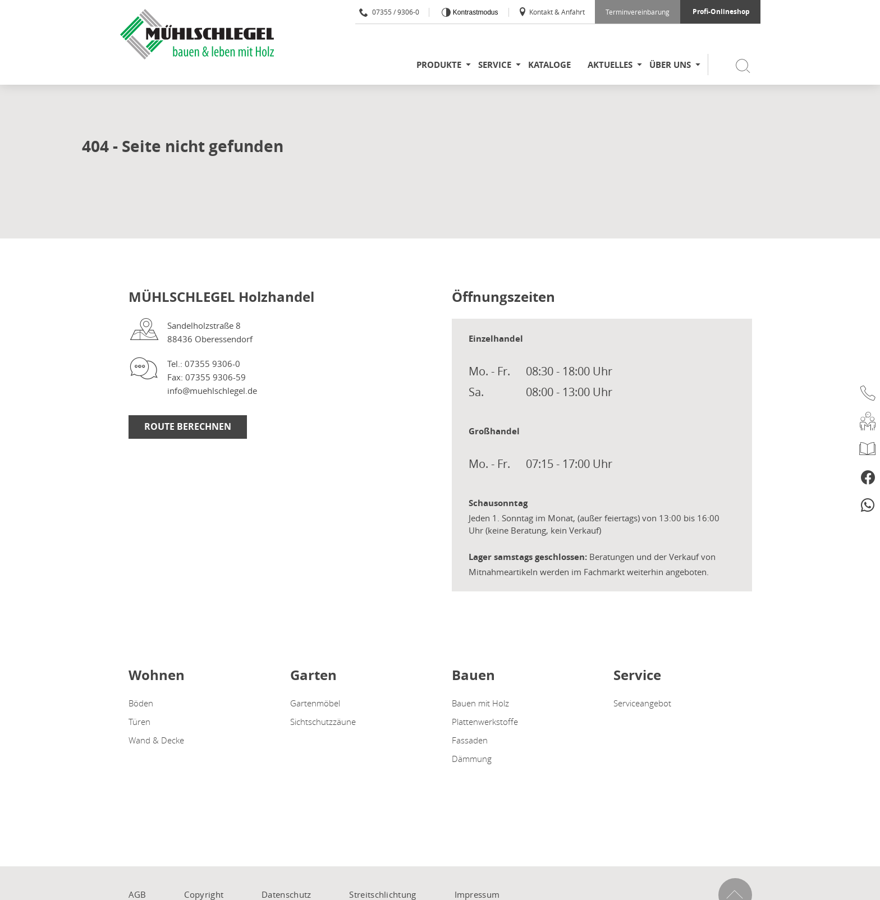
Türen (139, 721)
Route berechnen (187, 426)
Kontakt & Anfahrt (551, 11)
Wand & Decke (156, 740)
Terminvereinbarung (638, 11)
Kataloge (549, 65)
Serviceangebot (642, 703)
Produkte (438, 65)
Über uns (670, 65)
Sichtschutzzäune (323, 721)
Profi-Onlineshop (721, 11)
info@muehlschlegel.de (212, 390)
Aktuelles (610, 65)
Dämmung (472, 758)
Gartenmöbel (315, 703)
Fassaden (470, 740)
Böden (141, 703)
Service (494, 65)
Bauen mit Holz (480, 703)
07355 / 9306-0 (389, 11)
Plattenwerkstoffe (485, 721)
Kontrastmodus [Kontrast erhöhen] (474, 12)
